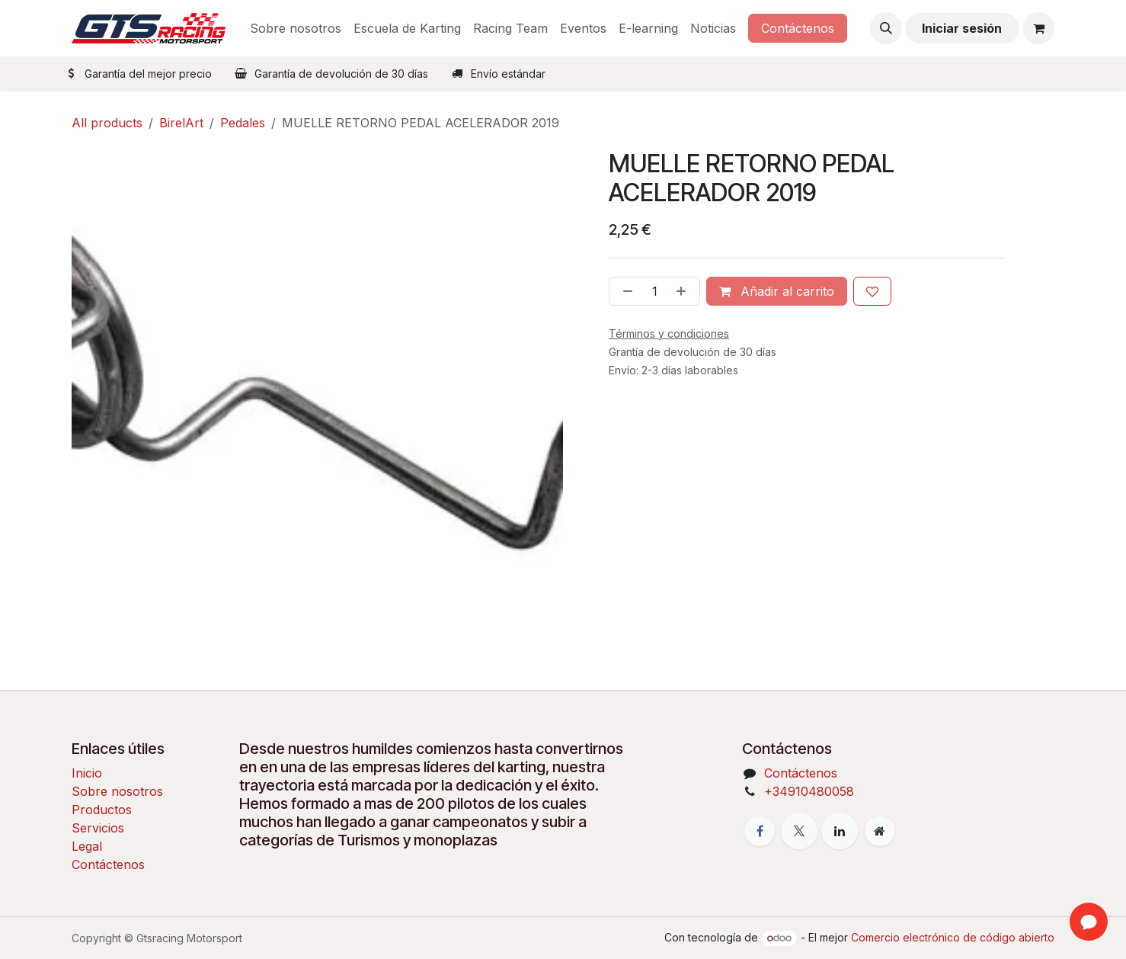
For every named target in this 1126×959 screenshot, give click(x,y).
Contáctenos (797, 28)
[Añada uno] (684, 291)
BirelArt (181, 122)
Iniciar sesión (962, 28)
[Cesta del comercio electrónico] (1038, 28)
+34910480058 (809, 791)
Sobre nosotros (117, 791)
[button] (886, 28)
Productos (102, 809)
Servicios (98, 828)
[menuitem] (295, 28)
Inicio (87, 773)
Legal (87, 846)
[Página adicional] (880, 831)
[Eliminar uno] (624, 291)
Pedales (242, 122)
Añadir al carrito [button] (776, 291)
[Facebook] (759, 831)
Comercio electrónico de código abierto (952, 937)
